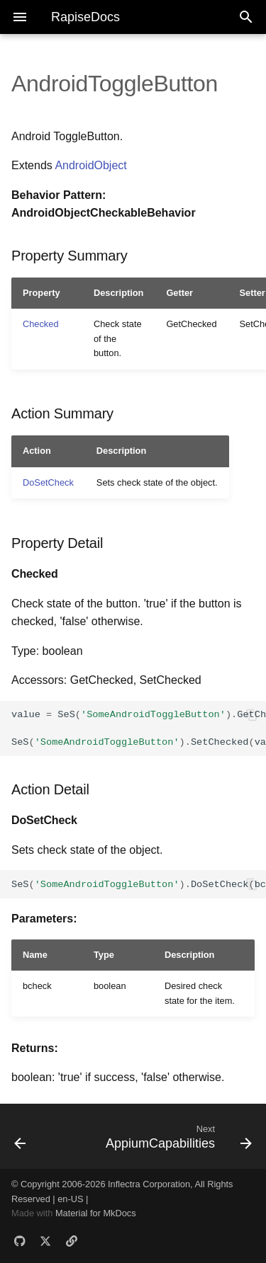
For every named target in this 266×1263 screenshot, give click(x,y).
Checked (41, 324)
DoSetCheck (48, 482)
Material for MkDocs (95, 1213)
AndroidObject (90, 165)
